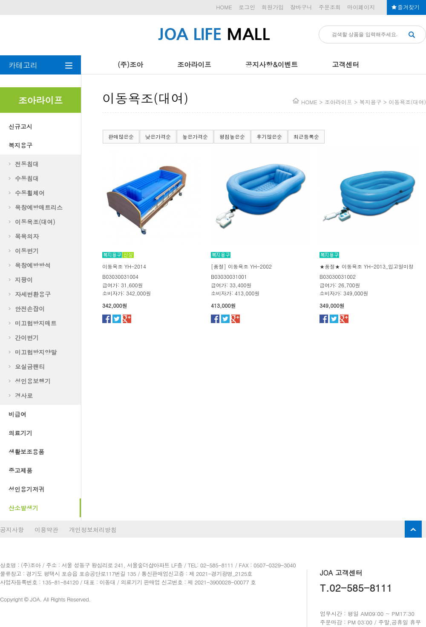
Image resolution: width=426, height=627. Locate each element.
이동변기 (27, 250)
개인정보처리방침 (93, 529)
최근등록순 (306, 136)
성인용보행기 (33, 381)
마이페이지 (361, 7)
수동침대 (27, 178)
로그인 (247, 7)
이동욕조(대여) (35, 222)
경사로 (24, 395)
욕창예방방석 (33, 265)
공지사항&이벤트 (271, 64)
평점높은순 (232, 136)
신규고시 (20, 126)
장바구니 (301, 7)
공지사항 (12, 529)
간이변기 (27, 337)
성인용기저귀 (26, 489)
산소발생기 (23, 508)
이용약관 (46, 529)
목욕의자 (27, 236)
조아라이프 (194, 64)
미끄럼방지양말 (36, 352)
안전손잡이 (30, 308)
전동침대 (27, 164)
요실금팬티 (30, 366)
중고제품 (20, 470)
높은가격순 (195, 136)
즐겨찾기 (408, 7)
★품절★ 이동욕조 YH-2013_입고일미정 (367, 266)
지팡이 (24, 279)
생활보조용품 (26, 451)
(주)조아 (130, 64)
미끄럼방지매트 (36, 323)
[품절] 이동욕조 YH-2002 (241, 266)
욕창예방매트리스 (39, 207)
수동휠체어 (30, 193)
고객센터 (345, 64)
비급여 (17, 414)
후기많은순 (269, 136)
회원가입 (273, 7)
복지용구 (20, 145)
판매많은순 (121, 136)
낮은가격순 (158, 136)
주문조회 (330, 7)
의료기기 (20, 433)
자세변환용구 (33, 294)
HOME (224, 7)
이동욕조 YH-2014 (124, 266)
